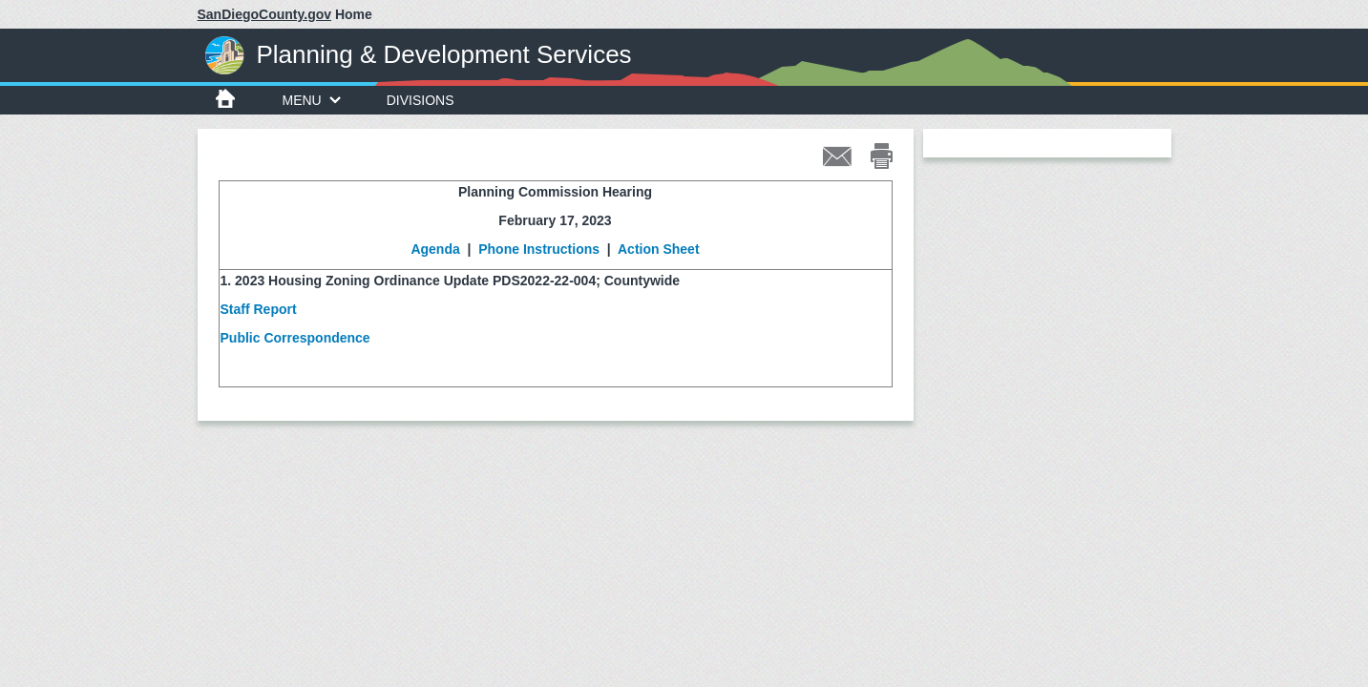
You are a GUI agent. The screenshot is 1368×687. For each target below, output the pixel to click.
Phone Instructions (537, 249)
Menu (312, 100)
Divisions (420, 100)
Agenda (434, 249)
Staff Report (259, 309)
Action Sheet (659, 249)
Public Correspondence (295, 337)
